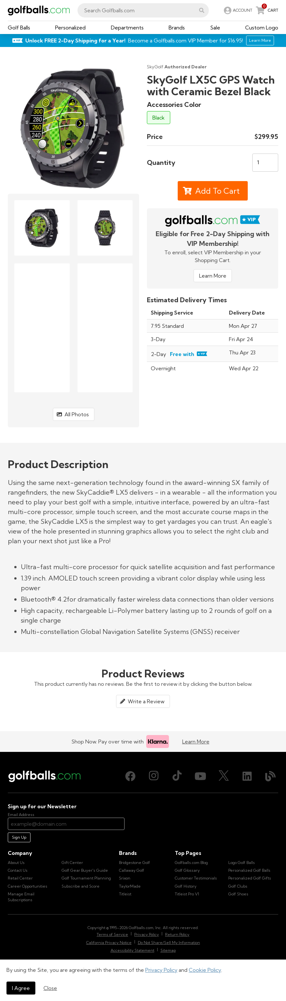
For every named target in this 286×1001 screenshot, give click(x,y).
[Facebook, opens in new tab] (130, 776)
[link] (237, 10)
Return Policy (177, 934)
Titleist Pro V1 (187, 894)
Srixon (124, 878)
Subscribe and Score (81, 886)
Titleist (125, 894)
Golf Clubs (237, 886)
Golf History (186, 886)
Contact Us (18, 870)
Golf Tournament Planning (86, 878)
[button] (202, 10)
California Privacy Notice (109, 942)
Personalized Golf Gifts (249, 878)
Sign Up (19, 837)
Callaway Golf (131, 870)
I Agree (21, 988)
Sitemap (168, 950)
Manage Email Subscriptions (21, 897)
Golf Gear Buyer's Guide (85, 870)
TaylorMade (130, 886)
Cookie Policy (205, 970)
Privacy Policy (161, 970)
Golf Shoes (238, 894)
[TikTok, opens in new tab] (177, 776)
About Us (16, 862)
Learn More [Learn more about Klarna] (195, 741)
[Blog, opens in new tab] (270, 776)
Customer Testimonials (196, 878)
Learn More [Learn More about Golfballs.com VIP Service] (260, 40)
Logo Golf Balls (241, 862)
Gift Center (72, 862)
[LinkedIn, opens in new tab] (247, 776)
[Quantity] (265, 163)
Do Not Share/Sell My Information (169, 942)
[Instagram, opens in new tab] (153, 776)
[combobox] (143, 10)
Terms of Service (112, 934)
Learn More (212, 275)
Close (50, 988)
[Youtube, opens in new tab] (200, 776)
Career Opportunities (27, 886)
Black (158, 117)
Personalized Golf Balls (249, 870)
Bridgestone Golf (134, 862)
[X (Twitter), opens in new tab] (224, 776)
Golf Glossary (187, 870)
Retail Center (20, 878)
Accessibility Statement (132, 950)
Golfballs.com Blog (191, 862)
